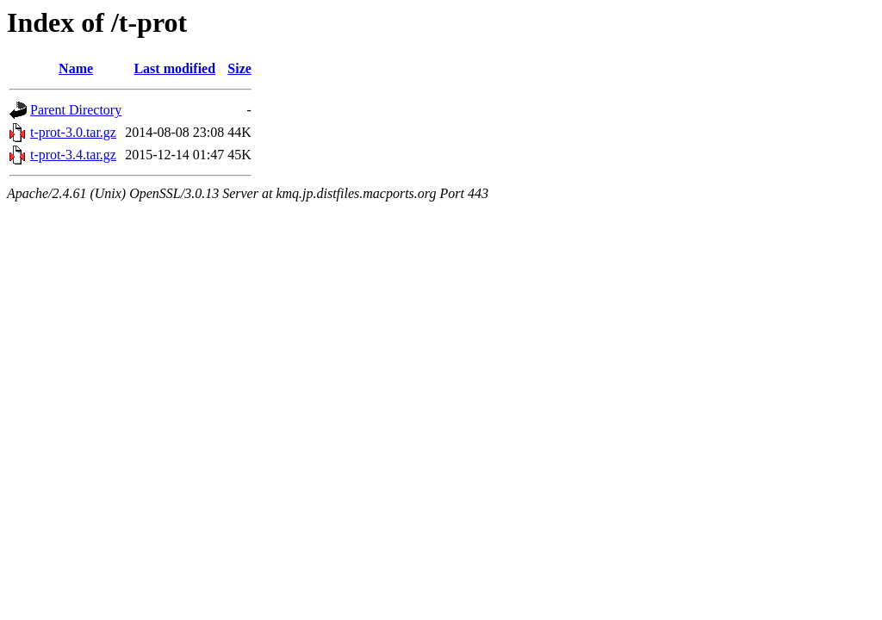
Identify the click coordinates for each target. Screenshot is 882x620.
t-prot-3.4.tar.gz (73, 154)
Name (76, 68)
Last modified (174, 68)
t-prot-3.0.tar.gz (73, 132)
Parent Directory (75, 109)
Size (239, 68)
